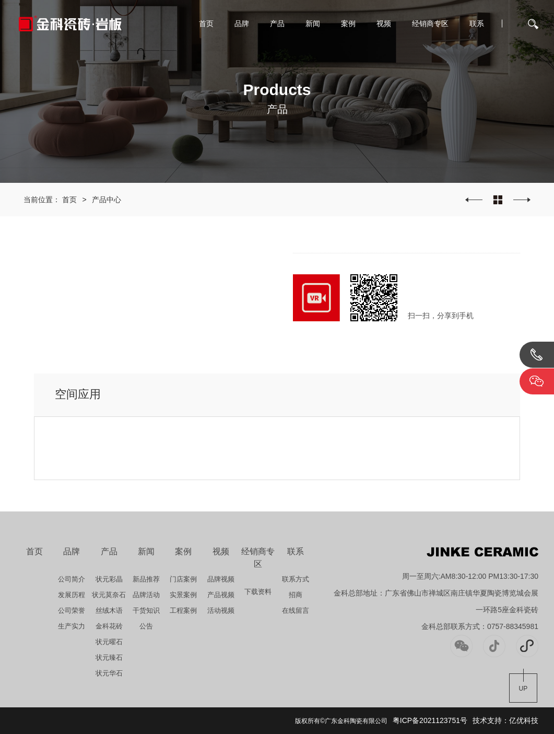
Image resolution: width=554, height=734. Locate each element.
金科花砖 (109, 626)
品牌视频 (220, 579)
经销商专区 (430, 23)
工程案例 (183, 610)
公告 (146, 626)
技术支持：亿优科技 (505, 720)
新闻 (312, 23)
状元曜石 (109, 642)
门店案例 (183, 579)
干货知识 (146, 610)
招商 (295, 595)
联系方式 (295, 579)
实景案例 (183, 595)
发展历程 (71, 595)
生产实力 (71, 626)
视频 (383, 23)
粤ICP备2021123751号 (430, 720)
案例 (348, 23)
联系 (476, 23)
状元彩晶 (109, 579)
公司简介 (71, 579)
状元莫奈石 (109, 595)
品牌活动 (146, 595)
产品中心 (106, 199)
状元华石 (109, 673)
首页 (206, 23)
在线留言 (295, 610)
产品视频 (220, 595)
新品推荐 (146, 579)
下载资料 (258, 592)
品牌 (241, 23)
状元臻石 (109, 657)
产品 (277, 23)
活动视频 (220, 610)
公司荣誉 (71, 610)
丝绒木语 (109, 610)
